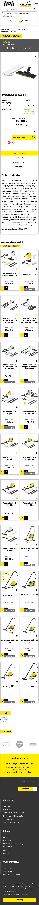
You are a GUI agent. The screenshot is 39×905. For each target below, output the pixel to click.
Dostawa (7, 840)
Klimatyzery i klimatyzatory (13, 816)
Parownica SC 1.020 (9, 596)
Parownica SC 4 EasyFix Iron (29, 458)
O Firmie (6, 837)
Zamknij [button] (19, 900)
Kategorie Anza (19, 43)
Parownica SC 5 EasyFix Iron (29, 413)
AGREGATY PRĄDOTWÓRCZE (14, 813)
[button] (35, 56)
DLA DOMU (7, 809)
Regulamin (7, 847)
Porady (6, 853)
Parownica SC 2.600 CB (9, 641)
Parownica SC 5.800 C (29, 596)
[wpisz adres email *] (19, 781)
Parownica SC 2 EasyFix (9, 550)
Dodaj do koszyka (24, 137)
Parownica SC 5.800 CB (29, 550)
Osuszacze (7, 819)
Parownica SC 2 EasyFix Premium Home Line (9, 367)
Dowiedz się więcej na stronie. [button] (16, 894)
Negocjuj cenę (19, 125)
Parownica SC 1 (29, 275)
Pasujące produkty (10, 246)
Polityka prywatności (11, 874)
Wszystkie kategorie (11, 822)
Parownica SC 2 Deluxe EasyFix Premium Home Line (29, 320)
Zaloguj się (7, 868)
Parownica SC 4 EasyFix (9, 504)
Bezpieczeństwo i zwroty (13, 844)
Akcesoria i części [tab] (19, 162)
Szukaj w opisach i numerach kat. (17, 13)
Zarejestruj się (8, 871)
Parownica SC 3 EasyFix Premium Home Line (9, 320)
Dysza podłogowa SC (4, 719)
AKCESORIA (7, 806)
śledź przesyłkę (8, 16)
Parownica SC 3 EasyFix (29, 504)
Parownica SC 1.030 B (10, 687)
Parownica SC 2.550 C (29, 641)
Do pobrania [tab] (19, 167)
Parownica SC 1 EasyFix (9, 413)
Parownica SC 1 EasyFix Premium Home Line (29, 367)
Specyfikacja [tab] (19, 158)
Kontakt (6, 850)
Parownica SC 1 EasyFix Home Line (9, 274)
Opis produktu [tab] (19, 153)
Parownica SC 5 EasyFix (9, 458)
